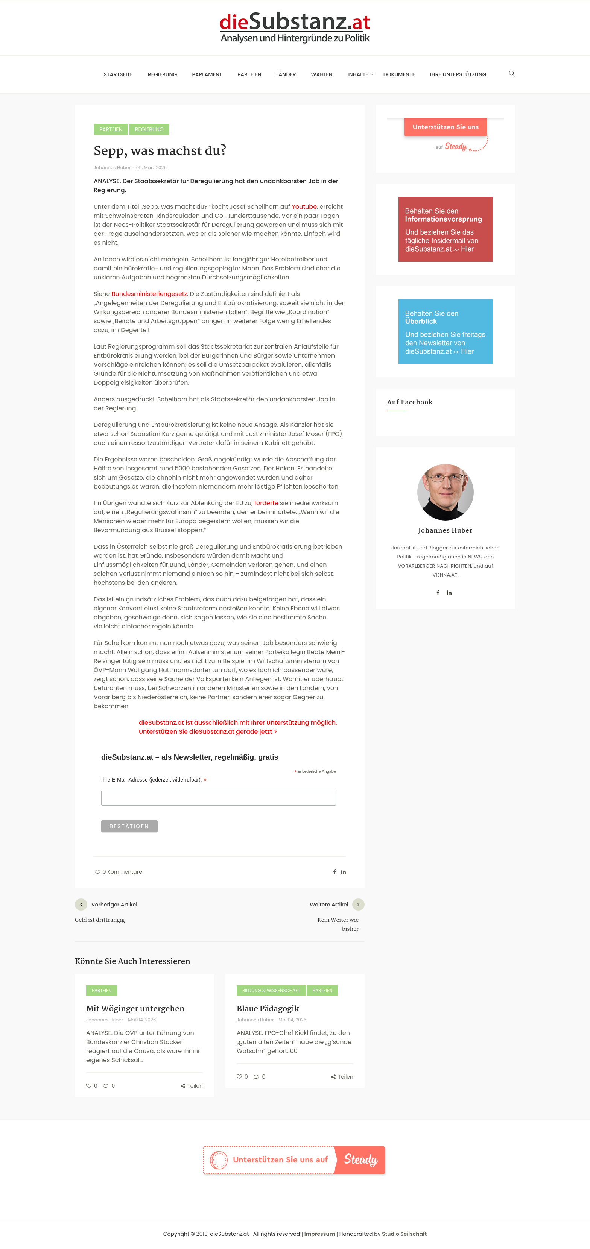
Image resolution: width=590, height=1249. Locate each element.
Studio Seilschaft (404, 1234)
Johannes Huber (113, 167)
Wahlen (322, 74)
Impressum (319, 1234)
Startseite (118, 74)
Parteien (249, 74)
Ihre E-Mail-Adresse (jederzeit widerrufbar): (154, 779)
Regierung (162, 74)
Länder (286, 74)
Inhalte (358, 74)
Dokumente (399, 74)
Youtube (304, 206)
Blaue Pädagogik (268, 1009)
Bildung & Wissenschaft (271, 990)
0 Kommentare (118, 872)
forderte (266, 503)
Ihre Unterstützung (458, 74)
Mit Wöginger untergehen (135, 1009)
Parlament (207, 74)
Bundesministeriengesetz (149, 294)
